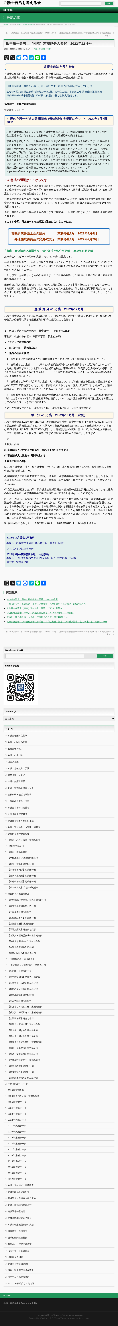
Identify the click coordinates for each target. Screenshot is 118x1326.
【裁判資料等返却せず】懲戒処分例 (25, 1012)
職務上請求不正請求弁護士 (21, 1270)
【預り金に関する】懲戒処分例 (23, 1030)
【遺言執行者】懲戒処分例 (21, 959)
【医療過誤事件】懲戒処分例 (22, 917)
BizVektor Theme (59, 1318)
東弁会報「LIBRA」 (17, 775)
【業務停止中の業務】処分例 (22, 906)
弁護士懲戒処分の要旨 (26, 24)
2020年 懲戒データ (17, 1131)
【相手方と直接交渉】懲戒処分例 (24, 1024)
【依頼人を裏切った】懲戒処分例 (24, 941)
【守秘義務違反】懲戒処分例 (22, 881)
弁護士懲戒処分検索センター (22, 788)
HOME (6, 24)
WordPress (44, 1318)
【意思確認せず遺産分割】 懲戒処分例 (27, 965)
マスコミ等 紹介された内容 (21, 1283)
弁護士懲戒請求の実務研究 (21, 1185)
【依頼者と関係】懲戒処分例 (22, 869)
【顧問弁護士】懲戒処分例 (21, 1066)
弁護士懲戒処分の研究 (18, 1192)
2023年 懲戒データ (17, 1114)
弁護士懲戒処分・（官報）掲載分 (24, 827)
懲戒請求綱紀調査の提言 (19, 1218)
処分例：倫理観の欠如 (18, 834)
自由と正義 (13, 762)
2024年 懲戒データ (17, 1108)
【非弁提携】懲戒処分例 (19, 911)
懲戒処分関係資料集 (17, 1237)
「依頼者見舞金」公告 (18, 801)
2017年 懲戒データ (17, 1149)
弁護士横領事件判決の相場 (21, 820)
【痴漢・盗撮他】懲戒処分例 (22, 875)
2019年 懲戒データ (17, 1137)
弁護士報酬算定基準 (17, 735)
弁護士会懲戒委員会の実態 (21, 1224)
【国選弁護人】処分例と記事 (22, 929)
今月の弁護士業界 (16, 781)
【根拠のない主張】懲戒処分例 (23, 989)
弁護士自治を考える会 (22, 3)
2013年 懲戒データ (17, 1173)
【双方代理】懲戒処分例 (19, 1000)
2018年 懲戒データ (17, 1143)
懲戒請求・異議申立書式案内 (22, 1198)
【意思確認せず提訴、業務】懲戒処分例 (27, 900)
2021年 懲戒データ (17, 1125)
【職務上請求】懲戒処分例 (21, 994)
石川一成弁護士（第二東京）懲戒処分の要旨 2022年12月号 (30, 33)
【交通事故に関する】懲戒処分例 (24, 1060)
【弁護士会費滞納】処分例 (21, 947)
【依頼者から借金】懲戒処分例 (23, 983)
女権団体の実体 (15, 748)
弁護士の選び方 (15, 755)
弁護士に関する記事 (17, 742)
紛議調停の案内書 (16, 1211)
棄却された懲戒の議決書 (19, 1244)
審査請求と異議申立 (17, 1231)
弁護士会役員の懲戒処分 (19, 1264)
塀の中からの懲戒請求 (18, 1277)
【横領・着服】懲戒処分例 (21, 864)
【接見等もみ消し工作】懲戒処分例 (25, 1006)
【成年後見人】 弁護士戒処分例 (23, 887)
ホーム (9, 1296)
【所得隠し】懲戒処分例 (19, 971)
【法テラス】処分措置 (18, 1250)
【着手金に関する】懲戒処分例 (23, 1036)
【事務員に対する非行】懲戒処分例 (25, 1042)
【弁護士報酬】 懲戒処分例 (21, 923)
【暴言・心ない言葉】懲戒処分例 (24, 840)
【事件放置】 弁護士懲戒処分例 (23, 857)
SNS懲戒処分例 (16, 846)
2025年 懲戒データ (17, 1102)
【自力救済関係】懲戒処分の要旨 (24, 977)
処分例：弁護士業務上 (18, 893)
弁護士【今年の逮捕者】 (19, 807)
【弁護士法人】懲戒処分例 (21, 1072)
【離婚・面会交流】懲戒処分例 (23, 1048)
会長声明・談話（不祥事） (21, 794)
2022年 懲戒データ (17, 1120)
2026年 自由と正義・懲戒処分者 (23, 1096)
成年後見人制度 (15, 1257)
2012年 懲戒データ (17, 1179)
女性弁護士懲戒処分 (17, 814)
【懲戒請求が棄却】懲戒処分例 (23, 1077)
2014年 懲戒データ (17, 1167)
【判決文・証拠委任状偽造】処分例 (25, 935)
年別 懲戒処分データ (18, 1084)
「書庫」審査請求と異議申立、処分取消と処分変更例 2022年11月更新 (48, 250)
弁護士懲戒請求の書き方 (19, 1205)
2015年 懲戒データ (17, 1161)
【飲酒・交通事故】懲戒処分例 (23, 1054)
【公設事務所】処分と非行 (21, 1018)
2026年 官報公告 (16, 1090)
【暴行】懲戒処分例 (17, 852)
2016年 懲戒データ (17, 1155)
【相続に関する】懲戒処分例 (22, 953)
